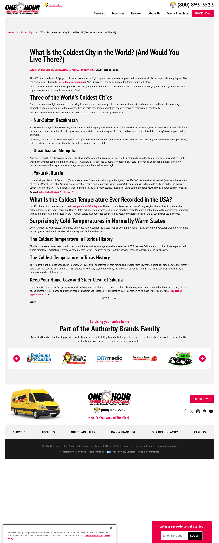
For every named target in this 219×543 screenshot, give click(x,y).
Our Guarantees (83, 432)
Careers (200, 432)
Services (99, 13)
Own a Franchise (177, 13)
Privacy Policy (96, 451)
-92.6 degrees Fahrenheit (71, 81)
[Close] (111, 534)
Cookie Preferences (148, 451)
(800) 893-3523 (195, 4)
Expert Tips (27, 32)
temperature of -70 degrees (87, 206)
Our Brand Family (165, 432)
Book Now (202, 13)
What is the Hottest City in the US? (57, 192)
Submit (195, 535)
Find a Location (55, 5)
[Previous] (16, 358)
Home (11, 32)
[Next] (202, 358)
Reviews (136, 13)
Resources (118, 13)
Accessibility (67, 451)
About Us (154, 13)
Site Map (81, 451)
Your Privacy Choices (121, 451)
